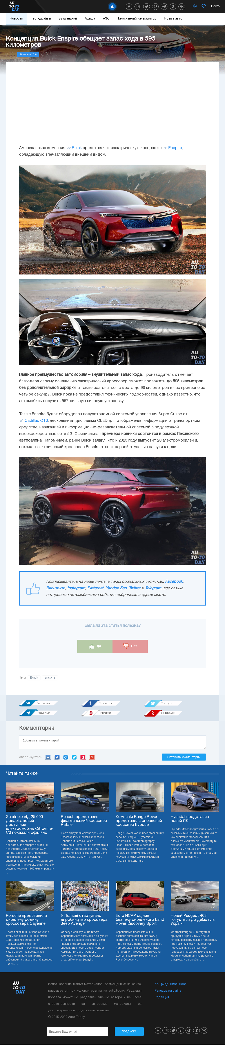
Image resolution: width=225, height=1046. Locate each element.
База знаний (68, 18)
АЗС (106, 18)
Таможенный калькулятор (136, 18)
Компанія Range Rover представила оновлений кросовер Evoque (139, 822)
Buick (77, 148)
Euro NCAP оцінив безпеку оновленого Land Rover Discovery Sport (140, 921)
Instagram (76, 588)
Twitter (135, 588)
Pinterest (95, 588)
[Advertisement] (112, 107)
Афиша (90, 18)
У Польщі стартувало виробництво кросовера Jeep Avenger (84, 921)
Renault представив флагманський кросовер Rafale (84, 822)
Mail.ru (65, 758)
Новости (16, 18)
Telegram (153, 588)
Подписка (129, 1032)
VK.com (48, 758)
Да (95, 646)
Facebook (174, 582)
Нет (130, 646)
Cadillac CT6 (36, 421)
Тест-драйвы (41, 18)
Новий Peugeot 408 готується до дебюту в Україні (193, 921)
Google (92, 758)
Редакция (162, 998)
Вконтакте (55, 588)
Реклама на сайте (168, 992)
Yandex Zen (116, 588)
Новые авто (173, 18)
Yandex (83, 758)
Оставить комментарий (183, 758)
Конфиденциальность (171, 985)
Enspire (175, 148)
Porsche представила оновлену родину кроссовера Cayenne (26, 921)
